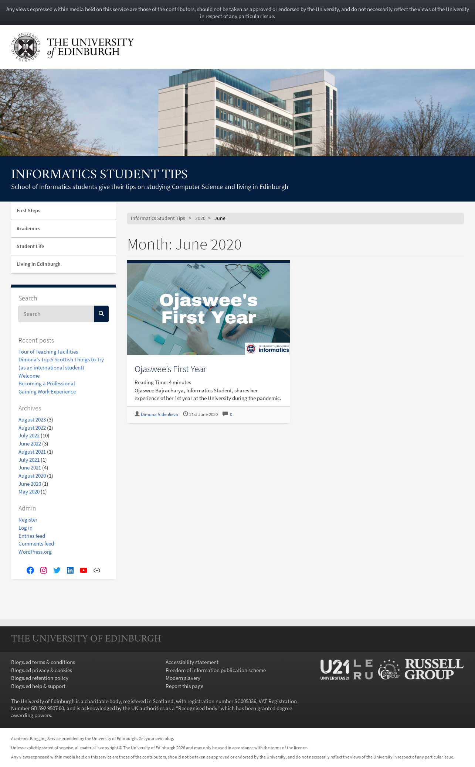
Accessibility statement (192, 661)
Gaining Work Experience (47, 391)
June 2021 (29, 467)
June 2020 (29, 483)
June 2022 (29, 443)
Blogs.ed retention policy (39, 677)
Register (27, 519)
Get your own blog (156, 738)
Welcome (29, 375)
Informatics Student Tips (99, 175)
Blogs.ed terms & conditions (43, 661)
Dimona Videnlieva (159, 414)
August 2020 (32, 475)
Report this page (184, 685)
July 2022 (29, 435)
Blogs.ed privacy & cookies (41, 670)
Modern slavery (183, 677)
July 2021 (29, 459)
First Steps (28, 210)
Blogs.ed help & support (38, 685)
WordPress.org (35, 551)
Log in (25, 527)
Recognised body (197, 708)
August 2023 (32, 419)
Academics (28, 228)
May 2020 (29, 491)
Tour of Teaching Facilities (48, 351)
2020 (200, 218)
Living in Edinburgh (39, 264)
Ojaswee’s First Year (170, 369)
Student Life (30, 246)
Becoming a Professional (46, 383)
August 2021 (32, 451)
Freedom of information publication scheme (216, 670)
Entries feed (31, 535)
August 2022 (32, 427)
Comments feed (36, 543)
